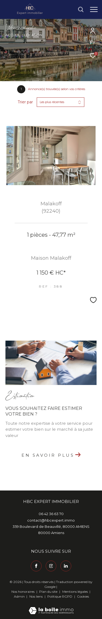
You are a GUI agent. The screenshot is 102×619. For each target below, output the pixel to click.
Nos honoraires (23, 592)
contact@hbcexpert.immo (51, 520)
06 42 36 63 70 (51, 514)
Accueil (12, 35)
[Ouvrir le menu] (94, 9)
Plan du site (48, 592)
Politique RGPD (59, 596)
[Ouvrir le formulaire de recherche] (81, 9)
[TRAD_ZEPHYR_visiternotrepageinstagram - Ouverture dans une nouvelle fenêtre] (51, 566)
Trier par (25, 102)
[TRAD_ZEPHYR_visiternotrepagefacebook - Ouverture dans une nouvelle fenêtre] (36, 566)
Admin (20, 596)
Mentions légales (75, 592)
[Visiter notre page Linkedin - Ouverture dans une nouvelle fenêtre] (65, 566)
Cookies (83, 596)
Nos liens (36, 596)
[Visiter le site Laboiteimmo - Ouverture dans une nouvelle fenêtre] (51, 607)
